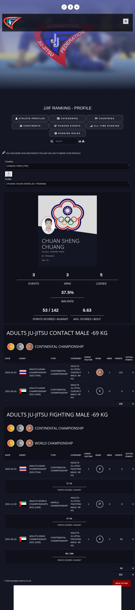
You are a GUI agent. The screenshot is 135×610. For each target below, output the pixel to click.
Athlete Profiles (30, 118)
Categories (67, 118)
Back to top (122, 583)
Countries (104, 118)
